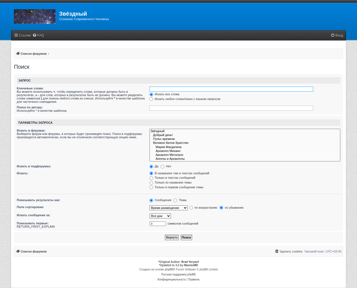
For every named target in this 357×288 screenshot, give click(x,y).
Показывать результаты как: (38, 200)
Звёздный (245, 131)
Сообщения (160, 200)
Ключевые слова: (30, 88)
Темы (180, 200)
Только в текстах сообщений (172, 177)
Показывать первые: (33, 223)
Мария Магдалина (245, 147)
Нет (166, 166)
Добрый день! (245, 135)
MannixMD (191, 265)
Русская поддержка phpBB (178, 274)
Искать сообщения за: (33, 215)
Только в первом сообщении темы (176, 187)
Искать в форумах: (31, 130)
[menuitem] (38, 35)
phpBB (169, 269)
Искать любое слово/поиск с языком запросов (184, 99)
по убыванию (231, 207)
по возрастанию (203, 207)
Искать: (22, 173)
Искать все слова (164, 94)
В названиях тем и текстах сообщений (179, 173)
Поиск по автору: (30, 107)
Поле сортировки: (30, 207)
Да (154, 166)
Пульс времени (245, 139)
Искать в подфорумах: (34, 166)
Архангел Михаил (245, 151)
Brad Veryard (190, 261)
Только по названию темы (170, 182)
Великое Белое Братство (245, 143)
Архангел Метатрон (245, 155)
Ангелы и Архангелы (245, 159)
